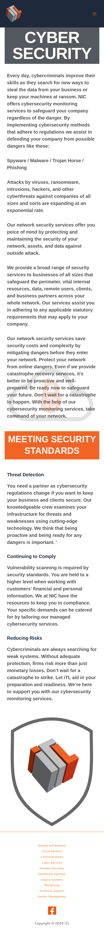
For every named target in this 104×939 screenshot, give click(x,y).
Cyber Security (52, 862)
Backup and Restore (52, 845)
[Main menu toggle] (94, 14)
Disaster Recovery (51, 868)
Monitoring (51, 885)
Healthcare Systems (52, 874)
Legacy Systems (52, 879)
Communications (51, 856)
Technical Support (51, 891)
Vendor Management (51, 896)
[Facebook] (52, 910)
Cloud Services (52, 851)
